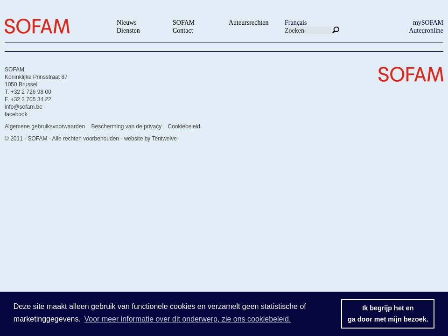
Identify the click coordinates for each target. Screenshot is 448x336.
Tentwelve (164, 138)
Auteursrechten (249, 22)
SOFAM (184, 22)
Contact (183, 30)
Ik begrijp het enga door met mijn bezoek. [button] (388, 313)
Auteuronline (426, 30)
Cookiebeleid (184, 126)
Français (296, 22)
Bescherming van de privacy (126, 126)
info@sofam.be (23, 107)
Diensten (128, 30)
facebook (16, 114)
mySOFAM (428, 22)
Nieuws (127, 22)
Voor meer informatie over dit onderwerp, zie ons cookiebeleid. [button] (187, 319)
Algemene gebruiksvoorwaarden (45, 126)
